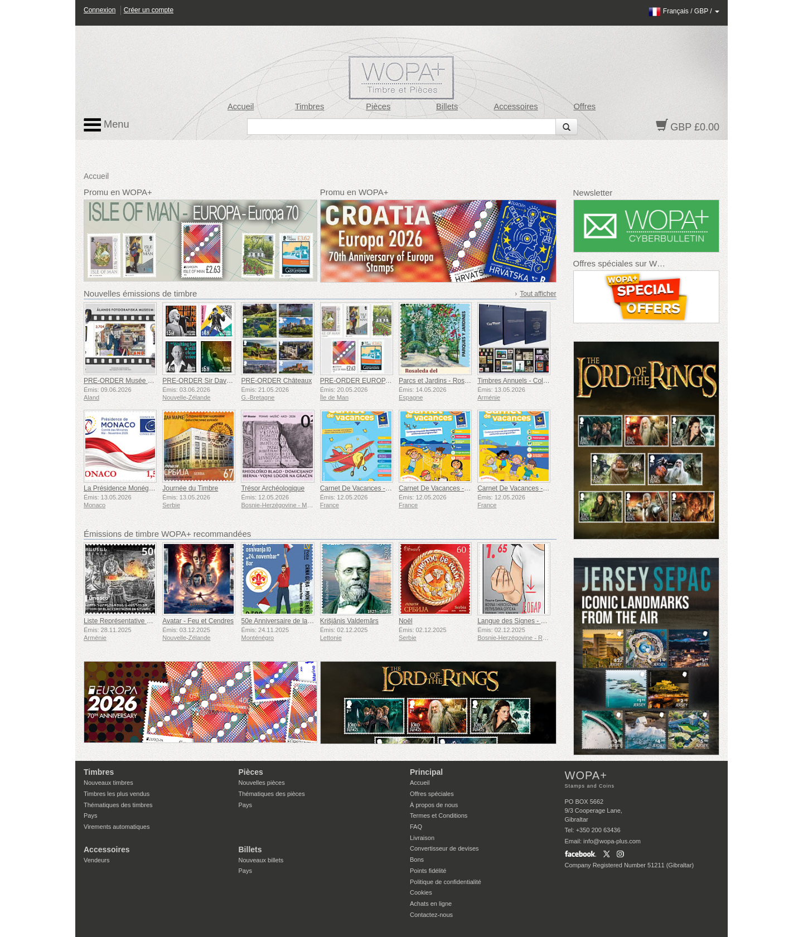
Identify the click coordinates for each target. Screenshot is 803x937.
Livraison (422, 837)
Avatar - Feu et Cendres (198, 621)
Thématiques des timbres (118, 805)
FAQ (416, 826)
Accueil (241, 106)
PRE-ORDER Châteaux (276, 381)
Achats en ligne (431, 903)
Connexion (99, 10)
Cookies (421, 892)
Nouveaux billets (261, 860)
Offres (584, 106)
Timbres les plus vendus (116, 793)
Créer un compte (148, 10)
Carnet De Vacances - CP (515, 488)
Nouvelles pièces (262, 782)
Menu (106, 125)
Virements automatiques (116, 826)
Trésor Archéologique (272, 488)
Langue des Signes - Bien (515, 621)
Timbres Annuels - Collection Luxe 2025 (536, 381)
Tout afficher (538, 294)
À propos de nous (434, 805)
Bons (417, 859)
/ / (684, 11)
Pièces (378, 106)
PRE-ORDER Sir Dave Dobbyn (208, 381)
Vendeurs (96, 860)
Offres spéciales (432, 793)
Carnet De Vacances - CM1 (361, 488)
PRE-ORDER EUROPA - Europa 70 (373, 381)
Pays (90, 815)
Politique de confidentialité (445, 881)
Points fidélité (428, 870)
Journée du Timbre (190, 488)
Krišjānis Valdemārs (349, 621)
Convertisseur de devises (444, 848)
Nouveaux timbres (108, 782)
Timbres (310, 106)
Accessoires (516, 106)
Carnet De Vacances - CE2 (439, 488)
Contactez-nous (431, 914)
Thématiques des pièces (272, 793)
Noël (406, 621)
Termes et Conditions (438, 815)
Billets (447, 106)
